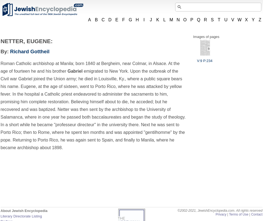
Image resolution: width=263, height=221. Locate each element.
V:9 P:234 (205, 59)
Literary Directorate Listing (21, 216)
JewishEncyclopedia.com (42, 9)
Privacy (221, 214)
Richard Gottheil (29, 51)
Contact (256, 214)
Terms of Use (238, 214)
